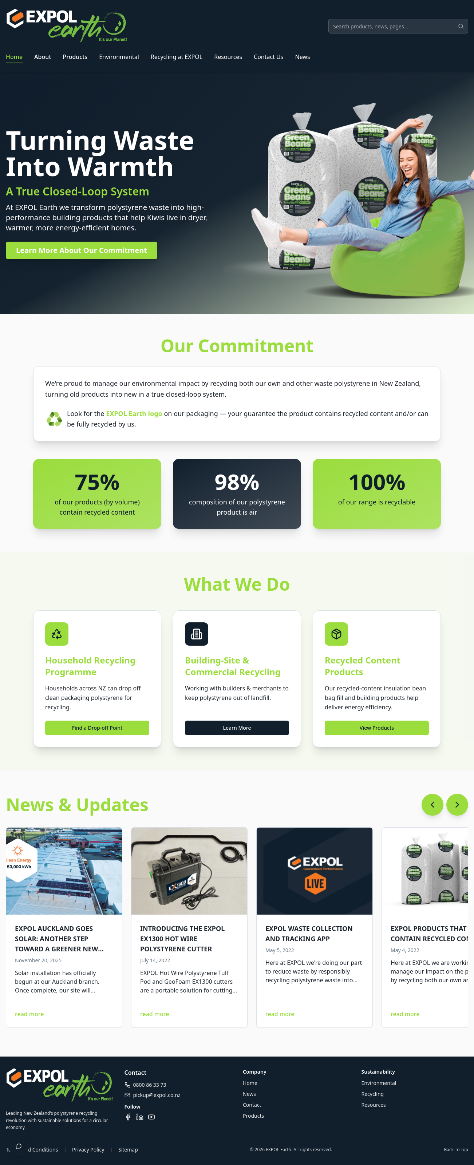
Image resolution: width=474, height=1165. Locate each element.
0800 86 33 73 (149, 1084)
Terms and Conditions (32, 1149)
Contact (252, 1104)
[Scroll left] (432, 805)
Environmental (119, 57)
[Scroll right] (457, 805)
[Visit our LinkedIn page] (139, 1117)
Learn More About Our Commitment (81, 250)
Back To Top (456, 1150)
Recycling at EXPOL (176, 57)
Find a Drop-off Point (97, 727)
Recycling (373, 1093)
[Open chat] (19, 1146)
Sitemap (128, 1149)
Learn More (237, 727)
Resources (228, 57)
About (42, 57)
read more (29, 1014)
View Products (377, 727)
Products (75, 57)
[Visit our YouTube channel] (151, 1117)
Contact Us (268, 57)
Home (14, 57)
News (302, 57)
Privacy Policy (88, 1149)
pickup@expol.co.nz (157, 1094)
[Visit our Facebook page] (128, 1117)
